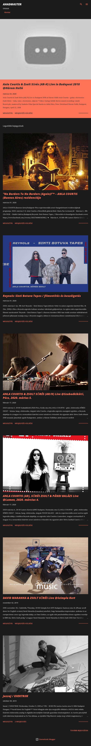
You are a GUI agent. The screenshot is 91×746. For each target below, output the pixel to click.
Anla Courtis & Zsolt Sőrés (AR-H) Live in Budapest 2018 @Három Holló (41, 86)
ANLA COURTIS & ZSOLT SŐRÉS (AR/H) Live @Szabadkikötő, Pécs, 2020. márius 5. (43, 396)
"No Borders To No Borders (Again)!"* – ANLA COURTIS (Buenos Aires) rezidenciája (40, 196)
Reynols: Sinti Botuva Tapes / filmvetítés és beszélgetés (42, 296)
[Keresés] (81, 4)
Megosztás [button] (8, 113)
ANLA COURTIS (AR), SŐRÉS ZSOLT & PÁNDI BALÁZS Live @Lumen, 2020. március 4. (41, 498)
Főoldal (7, 12)
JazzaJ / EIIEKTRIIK (15, 696)
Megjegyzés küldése (24, 113)
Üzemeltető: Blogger (45, 739)
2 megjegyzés (20, 721)
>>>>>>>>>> (83, 113)
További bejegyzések (79, 730)
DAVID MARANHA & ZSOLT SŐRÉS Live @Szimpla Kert (39, 598)
